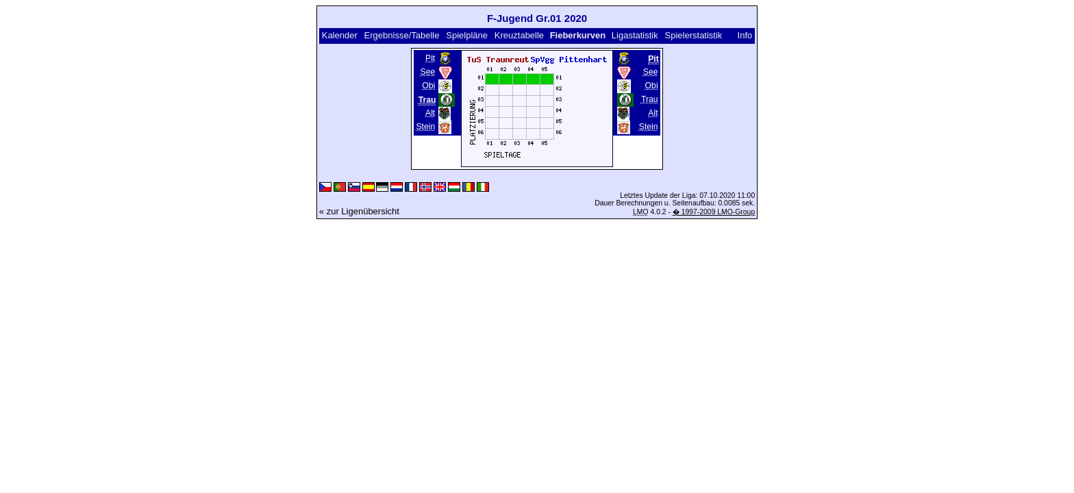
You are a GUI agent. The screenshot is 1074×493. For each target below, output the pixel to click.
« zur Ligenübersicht (359, 211)
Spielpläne (467, 35)
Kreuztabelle (519, 35)
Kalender (340, 35)
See (428, 72)
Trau (649, 99)
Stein (425, 126)
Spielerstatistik (694, 35)
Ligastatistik (635, 35)
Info (745, 35)
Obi (428, 85)
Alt (430, 113)
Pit (430, 58)
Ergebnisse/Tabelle (402, 35)
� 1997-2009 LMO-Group (714, 212)
